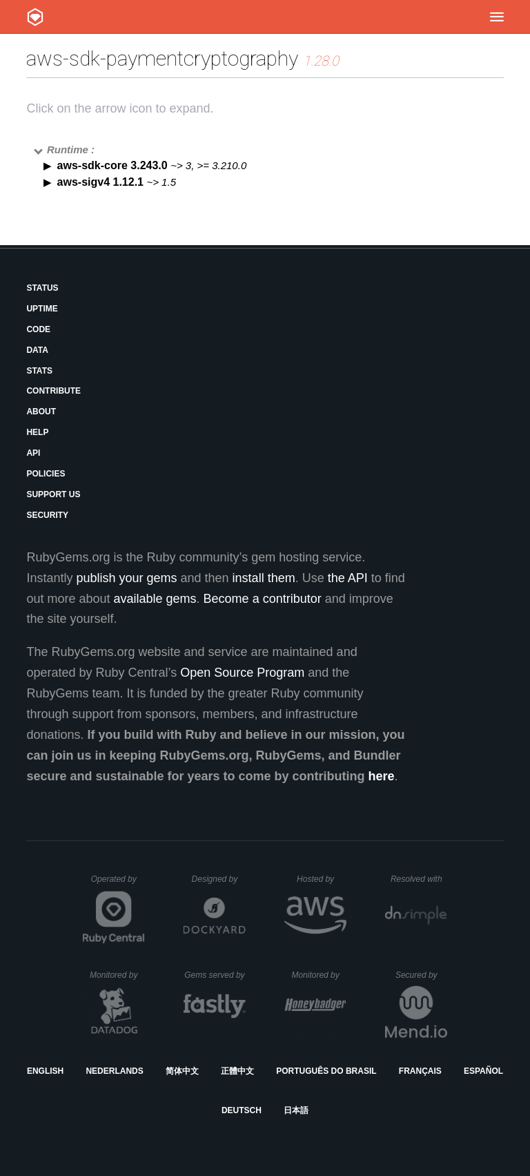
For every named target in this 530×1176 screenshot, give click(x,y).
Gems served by (215, 975)
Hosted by (321, 879)
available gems (155, 599)
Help (37, 432)
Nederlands (114, 1071)
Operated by (118, 884)
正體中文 (237, 1071)
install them (264, 578)
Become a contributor (263, 599)
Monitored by (117, 975)
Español (483, 1071)
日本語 (296, 1110)
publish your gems (126, 578)
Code (38, 329)
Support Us (53, 494)
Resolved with (419, 879)
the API (348, 578)
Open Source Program (242, 672)
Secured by (421, 975)
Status (42, 288)
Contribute (53, 391)
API (33, 453)
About (41, 411)
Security (47, 515)
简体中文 (182, 1071)
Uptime (41, 309)
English (45, 1071)
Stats (39, 371)
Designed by (219, 879)
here (382, 776)
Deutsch (242, 1110)
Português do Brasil (326, 1071)
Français (420, 1071)
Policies (45, 474)
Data (37, 350)
